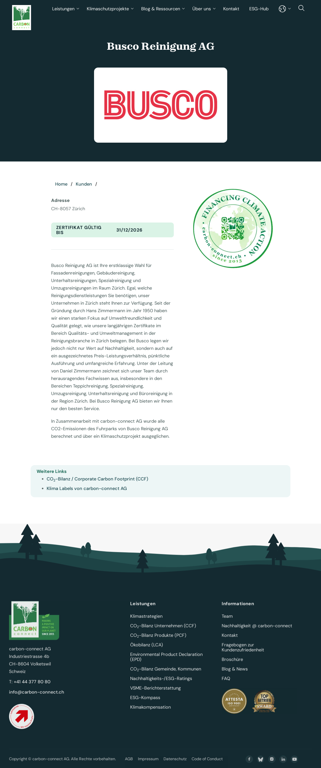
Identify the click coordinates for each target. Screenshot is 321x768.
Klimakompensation (150, 713)
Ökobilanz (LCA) (146, 650)
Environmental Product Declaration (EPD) (167, 663)
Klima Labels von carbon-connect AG (87, 488)
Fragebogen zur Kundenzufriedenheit (243, 653)
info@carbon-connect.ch (36, 698)
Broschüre (232, 665)
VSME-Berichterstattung (155, 693)
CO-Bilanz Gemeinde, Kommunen (165, 674)
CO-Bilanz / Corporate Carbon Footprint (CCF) (97, 479)
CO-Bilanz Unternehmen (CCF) (163, 631)
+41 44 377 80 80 (32, 688)
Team (227, 622)
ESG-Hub (259, 9)
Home (61, 184)
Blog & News (235, 674)
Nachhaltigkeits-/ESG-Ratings (161, 684)
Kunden (84, 184)
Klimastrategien (146, 622)
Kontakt (231, 9)
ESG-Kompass (145, 703)
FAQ (226, 684)
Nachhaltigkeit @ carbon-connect (257, 631)
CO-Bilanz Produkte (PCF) (158, 641)
